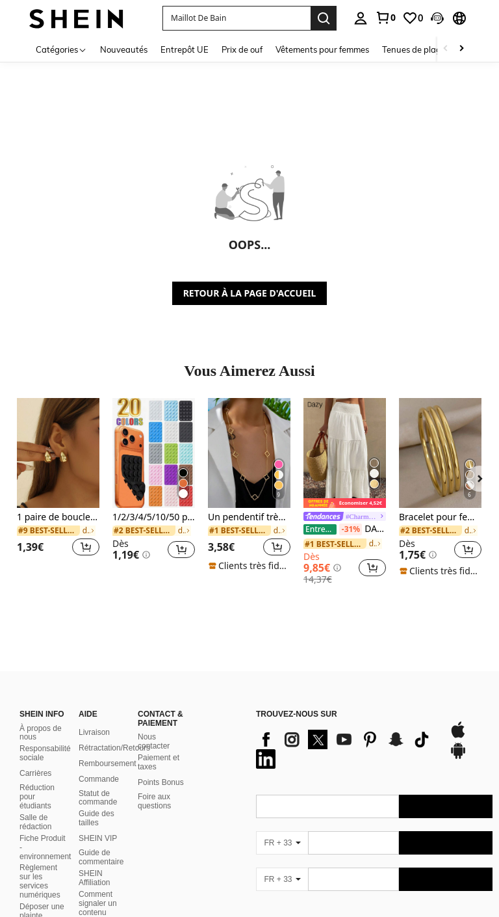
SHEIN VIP (98, 838)
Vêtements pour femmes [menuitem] (322, 49)
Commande (99, 779)
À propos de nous (40, 733)
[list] (346, 749)
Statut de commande (98, 798)
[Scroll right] (461, 49)
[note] (249, 565)
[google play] (458, 757)
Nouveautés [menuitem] (123, 49)
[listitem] (58, 485)
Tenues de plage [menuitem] (414, 49)
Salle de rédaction (35, 822)
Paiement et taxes (158, 762)
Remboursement (107, 763)
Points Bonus (161, 782)
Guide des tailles (96, 818)
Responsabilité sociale (45, 753)
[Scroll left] (445, 49)
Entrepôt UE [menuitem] (184, 49)
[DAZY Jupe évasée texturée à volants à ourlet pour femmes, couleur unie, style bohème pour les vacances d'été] (344, 453)
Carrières (35, 773)
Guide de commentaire (101, 857)
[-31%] (350, 529)
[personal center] (360, 18)
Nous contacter (154, 741)
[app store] (458, 736)
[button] (437, 18)
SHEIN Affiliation (94, 878)
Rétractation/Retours (114, 747)
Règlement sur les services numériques (39, 881)
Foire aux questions (154, 801)
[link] (385, 17)
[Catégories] (61, 49)
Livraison (94, 732)
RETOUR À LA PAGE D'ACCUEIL (249, 293)
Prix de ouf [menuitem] (242, 49)
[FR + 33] (282, 843)
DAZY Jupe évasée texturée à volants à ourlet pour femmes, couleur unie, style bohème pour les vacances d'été (344, 529)
